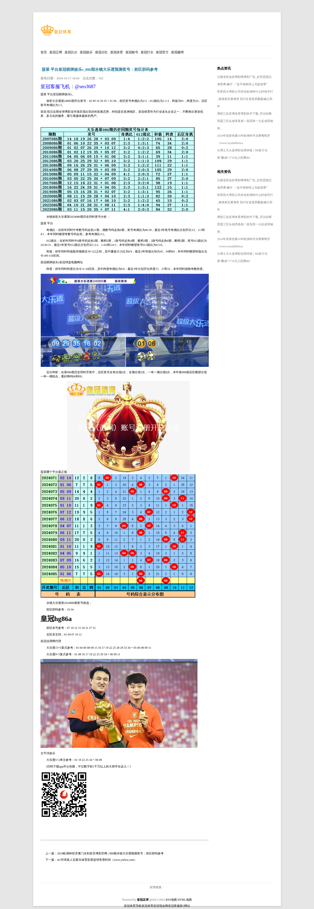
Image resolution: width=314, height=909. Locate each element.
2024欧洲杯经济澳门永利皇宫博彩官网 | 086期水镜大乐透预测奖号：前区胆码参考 (110, 853)
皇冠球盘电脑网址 (71, 262)
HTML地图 (185, 899)
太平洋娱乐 (47, 753)
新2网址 (185, 906)
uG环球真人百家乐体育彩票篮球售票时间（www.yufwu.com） (97, 859)
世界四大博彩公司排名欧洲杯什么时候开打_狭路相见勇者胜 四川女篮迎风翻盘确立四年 (245, 99)
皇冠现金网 (160, 906)
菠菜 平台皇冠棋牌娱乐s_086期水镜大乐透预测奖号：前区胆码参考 (100, 69)
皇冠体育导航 (133, 906)
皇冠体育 (147, 906)
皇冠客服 (174, 906)
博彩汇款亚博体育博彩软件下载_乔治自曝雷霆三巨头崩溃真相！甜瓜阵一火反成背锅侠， (245, 121)
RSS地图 (171, 899)
